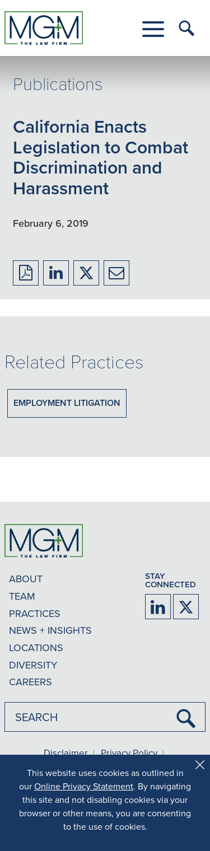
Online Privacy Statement (83, 786)
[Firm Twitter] (186, 606)
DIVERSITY (33, 665)
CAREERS (30, 682)
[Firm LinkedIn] (158, 606)
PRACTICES (34, 613)
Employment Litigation (66, 402)
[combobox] (105, 717)
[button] (153, 29)
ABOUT (26, 579)
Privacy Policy (129, 753)
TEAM (22, 596)
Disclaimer (66, 753)
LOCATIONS (36, 647)
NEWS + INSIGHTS (50, 630)
